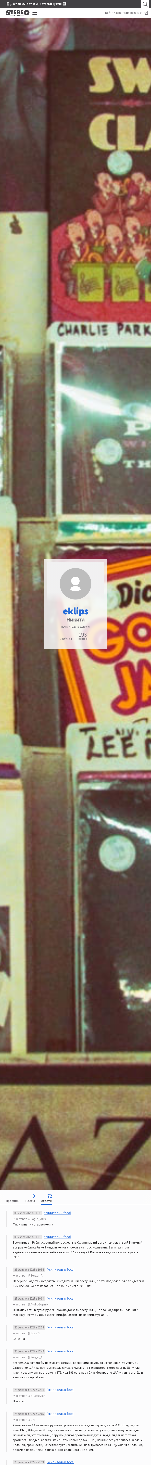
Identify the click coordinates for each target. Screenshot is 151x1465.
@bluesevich (36, 1396)
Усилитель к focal (57, 1213)
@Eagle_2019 (37, 1219)
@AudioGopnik (38, 1304)
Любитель (67, 638)
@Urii (31, 1420)
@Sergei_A (35, 1275)
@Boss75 (34, 1333)
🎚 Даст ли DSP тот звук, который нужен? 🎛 (36, 4)
